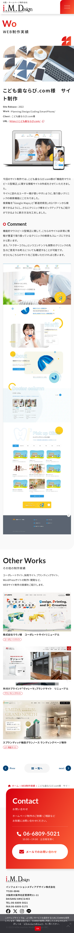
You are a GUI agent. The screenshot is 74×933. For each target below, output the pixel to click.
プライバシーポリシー (33, 924)
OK (37, 928)
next (61, 768)
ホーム (15, 785)
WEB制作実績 (28, 785)
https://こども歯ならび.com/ (25, 121)
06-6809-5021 (41, 833)
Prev (12, 768)
